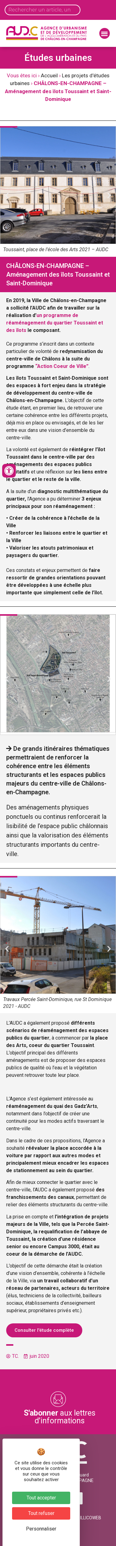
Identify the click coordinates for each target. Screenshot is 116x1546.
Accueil (49, 75)
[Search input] (42, 10)
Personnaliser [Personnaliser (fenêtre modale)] (41, 1529)
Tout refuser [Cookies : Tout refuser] (41, 1513)
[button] (104, 33)
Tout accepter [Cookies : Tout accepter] (41, 1498)
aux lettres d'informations (60, 1416)
